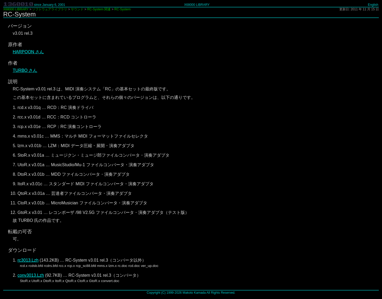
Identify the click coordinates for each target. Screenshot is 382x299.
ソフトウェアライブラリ (49, 9)
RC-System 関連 (99, 9)
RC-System (122, 9)
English (373, 5)
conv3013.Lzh (31, 275)
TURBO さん (25, 70)
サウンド (77, 9)
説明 (13, 81)
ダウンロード (22, 250)
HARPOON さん (28, 52)
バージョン (20, 26)
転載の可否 (20, 231)
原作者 (15, 44)
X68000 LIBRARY (197, 5)
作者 (13, 63)
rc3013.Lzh (28, 260)
